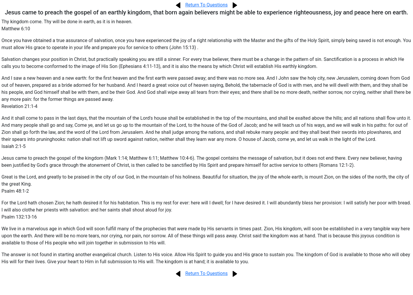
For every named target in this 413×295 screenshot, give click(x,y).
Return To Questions (206, 5)
